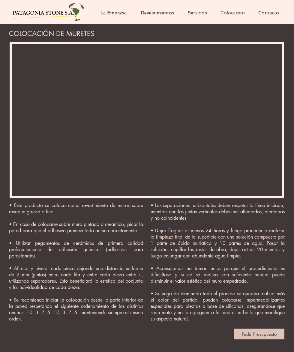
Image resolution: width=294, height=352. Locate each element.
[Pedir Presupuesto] (259, 334)
